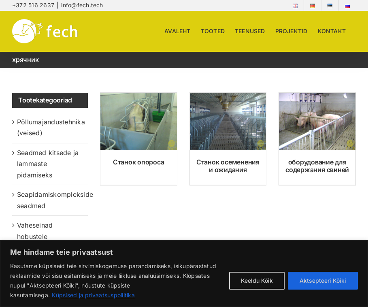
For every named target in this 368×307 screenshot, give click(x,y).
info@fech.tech (82, 5)
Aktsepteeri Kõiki (323, 280)
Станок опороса (138, 162)
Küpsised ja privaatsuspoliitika (93, 295)
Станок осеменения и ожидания (228, 166)
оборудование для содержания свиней (317, 166)
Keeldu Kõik (257, 280)
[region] (184, 273)
